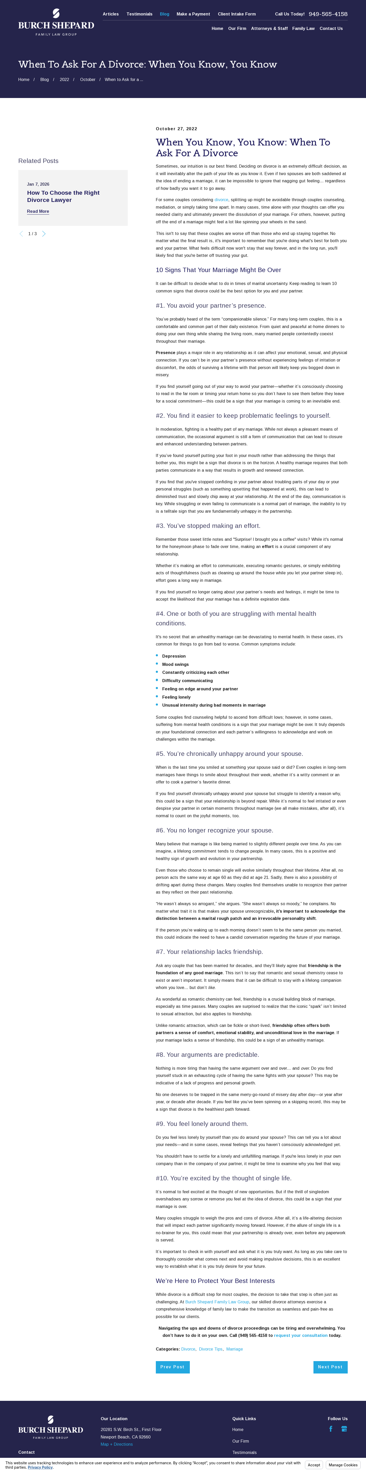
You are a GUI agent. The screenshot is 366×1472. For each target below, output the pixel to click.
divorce (221, 199)
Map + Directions (117, 1444)
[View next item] (44, 234)
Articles (111, 14)
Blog (164, 14)
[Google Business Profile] (344, 1429)
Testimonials (139, 14)
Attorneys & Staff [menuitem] (269, 28)
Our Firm (240, 1441)
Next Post (330, 1366)
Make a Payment (193, 14)
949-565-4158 (328, 14)
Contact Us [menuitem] (331, 28)
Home (237, 1429)
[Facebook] (331, 1429)
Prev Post (172, 1366)
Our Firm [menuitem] (237, 28)
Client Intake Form (237, 14)
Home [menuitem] (217, 28)
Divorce (188, 1349)
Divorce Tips (211, 1349)
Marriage (234, 1349)
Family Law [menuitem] (303, 28)
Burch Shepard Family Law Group (217, 1301)
